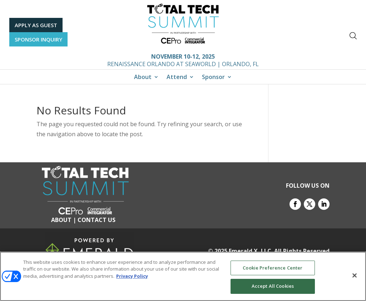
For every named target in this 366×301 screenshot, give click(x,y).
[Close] (354, 275)
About (143, 77)
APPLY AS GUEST (36, 25)
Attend (177, 77)
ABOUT (61, 220)
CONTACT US (96, 220)
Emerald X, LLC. (251, 251)
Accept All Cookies (273, 286)
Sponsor (213, 77)
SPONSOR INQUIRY (38, 39)
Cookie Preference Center (272, 268)
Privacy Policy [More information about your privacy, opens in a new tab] (132, 276)
